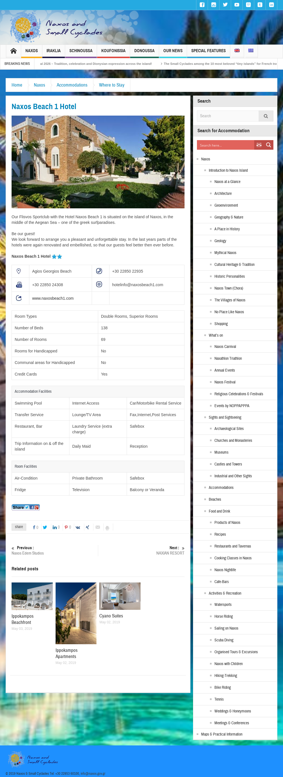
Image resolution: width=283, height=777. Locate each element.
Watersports (223, 604)
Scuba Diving (223, 640)
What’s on (216, 335)
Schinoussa (81, 53)
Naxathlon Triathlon (228, 358)
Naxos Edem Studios (55, 550)
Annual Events (224, 370)
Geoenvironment (226, 205)
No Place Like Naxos (229, 312)
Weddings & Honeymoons (232, 711)
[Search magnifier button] (268, 145)
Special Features (208, 53)
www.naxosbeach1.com (53, 298)
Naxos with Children (228, 663)
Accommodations (72, 85)
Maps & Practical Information (221, 734)
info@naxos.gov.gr (93, 773)
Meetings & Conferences (231, 723)
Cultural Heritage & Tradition (234, 264)
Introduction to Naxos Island (228, 170)
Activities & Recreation (225, 593)
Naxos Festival (225, 382)
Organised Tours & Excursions (236, 652)
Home (17, 85)
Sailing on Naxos (226, 628)
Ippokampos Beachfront (23, 619)
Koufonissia (113, 53)
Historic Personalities (229, 276)
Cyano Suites (111, 616)
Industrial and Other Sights (233, 476)
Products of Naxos (227, 522)
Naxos (31, 53)
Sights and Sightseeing (225, 417)
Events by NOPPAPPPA (231, 406)
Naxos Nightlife (225, 570)
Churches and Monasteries (233, 440)
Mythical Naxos (225, 252)
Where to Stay (111, 85)
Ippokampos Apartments (67, 653)
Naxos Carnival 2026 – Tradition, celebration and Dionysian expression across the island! (96, 63)
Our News (173, 53)
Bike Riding (222, 687)
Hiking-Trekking (225, 675)
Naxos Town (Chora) (228, 288)
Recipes (220, 534)
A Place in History (227, 229)
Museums (221, 452)
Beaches (215, 499)
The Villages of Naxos (229, 300)
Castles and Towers (228, 464)
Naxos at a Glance (227, 181)
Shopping (221, 323)
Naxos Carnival (225, 346)
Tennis (219, 699)
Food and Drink (219, 511)
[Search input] (226, 145)
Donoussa (144, 53)
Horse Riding (223, 616)
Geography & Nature (228, 217)
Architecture (223, 193)
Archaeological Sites (229, 428)
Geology (220, 241)
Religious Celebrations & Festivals (238, 394)
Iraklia (53, 53)
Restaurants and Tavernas (232, 546)
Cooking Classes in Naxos (233, 558)
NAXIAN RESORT (141, 550)
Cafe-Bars (221, 581)
